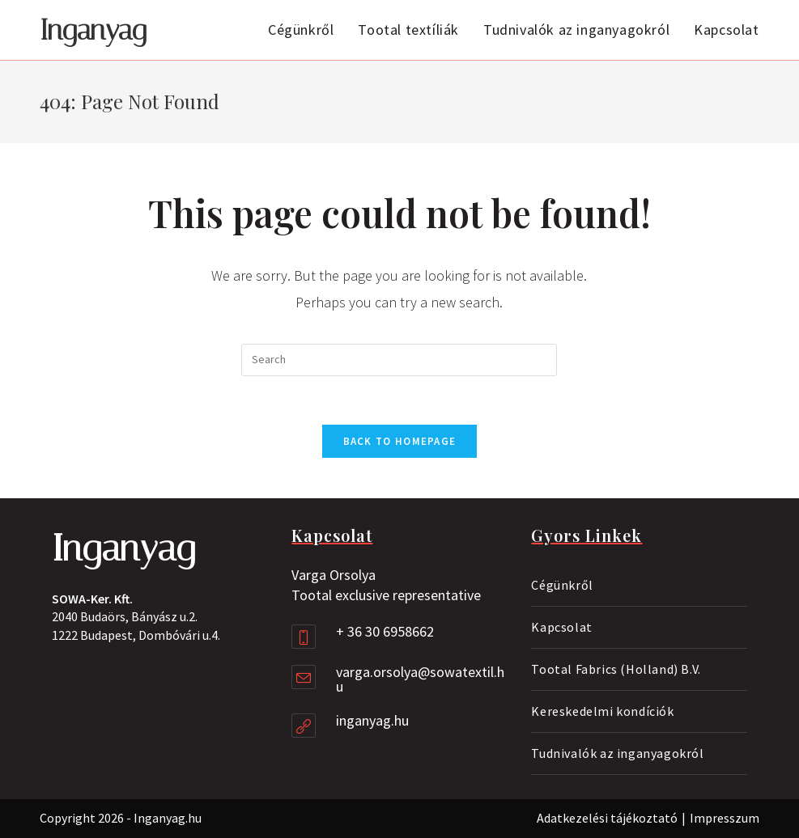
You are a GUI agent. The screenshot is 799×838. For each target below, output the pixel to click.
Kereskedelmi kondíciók (602, 711)
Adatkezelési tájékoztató (607, 818)
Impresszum (724, 818)
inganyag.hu (372, 720)
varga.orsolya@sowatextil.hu (420, 679)
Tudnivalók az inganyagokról (617, 753)
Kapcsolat (561, 627)
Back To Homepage (400, 441)
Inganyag (93, 30)
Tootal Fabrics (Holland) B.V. (615, 669)
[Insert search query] (399, 360)
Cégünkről (562, 585)
